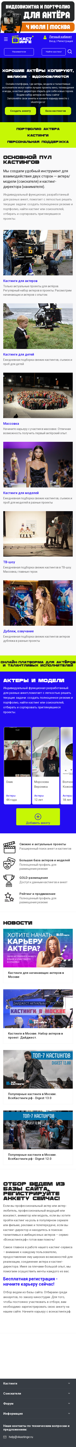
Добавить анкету (38, 823)
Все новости (71, 922)
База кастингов (55, 110)
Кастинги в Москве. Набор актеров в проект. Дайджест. (35, 1035)
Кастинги (10, 1383)
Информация (13, 1413)
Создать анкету (20, 110)
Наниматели (19, 51)
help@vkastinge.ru (21, 1437)
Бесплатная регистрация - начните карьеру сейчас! (30, 1281)
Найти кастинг (54, 51)
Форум (8, 1403)
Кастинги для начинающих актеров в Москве (36, 975)
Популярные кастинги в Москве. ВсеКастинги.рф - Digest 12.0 (32, 1157)
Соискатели (12, 1393)
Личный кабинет (60, 37)
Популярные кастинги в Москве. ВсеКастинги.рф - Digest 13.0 (32, 1096)
